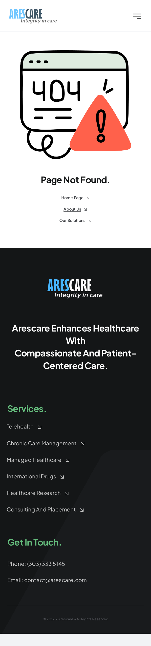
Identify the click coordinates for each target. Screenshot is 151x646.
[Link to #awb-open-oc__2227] (137, 17)
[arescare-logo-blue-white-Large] (75, 279)
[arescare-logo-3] (33, 11)
